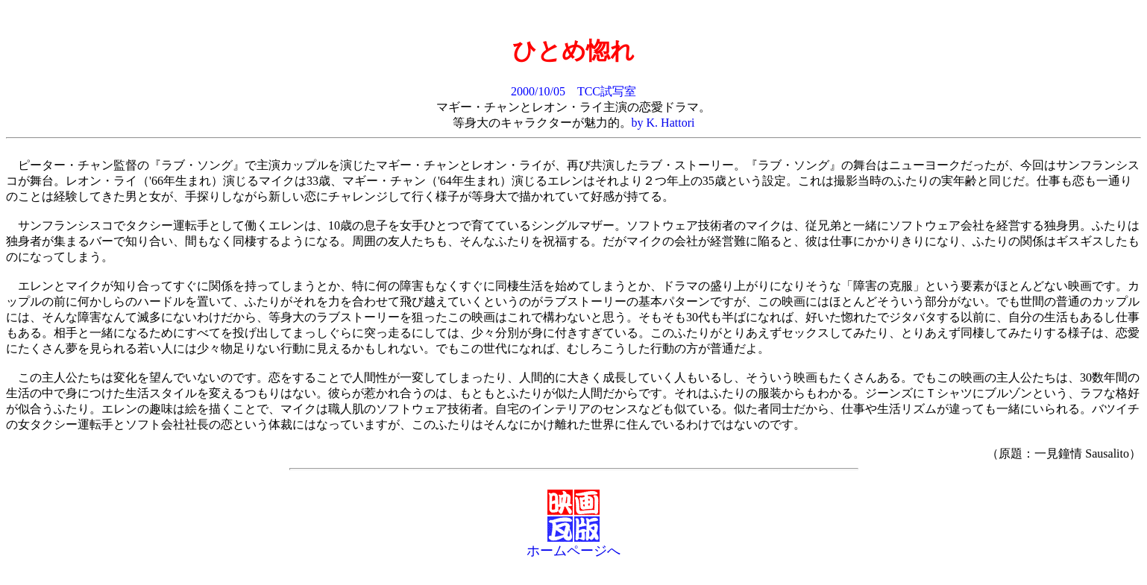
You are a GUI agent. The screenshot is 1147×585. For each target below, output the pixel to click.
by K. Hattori (663, 122)
